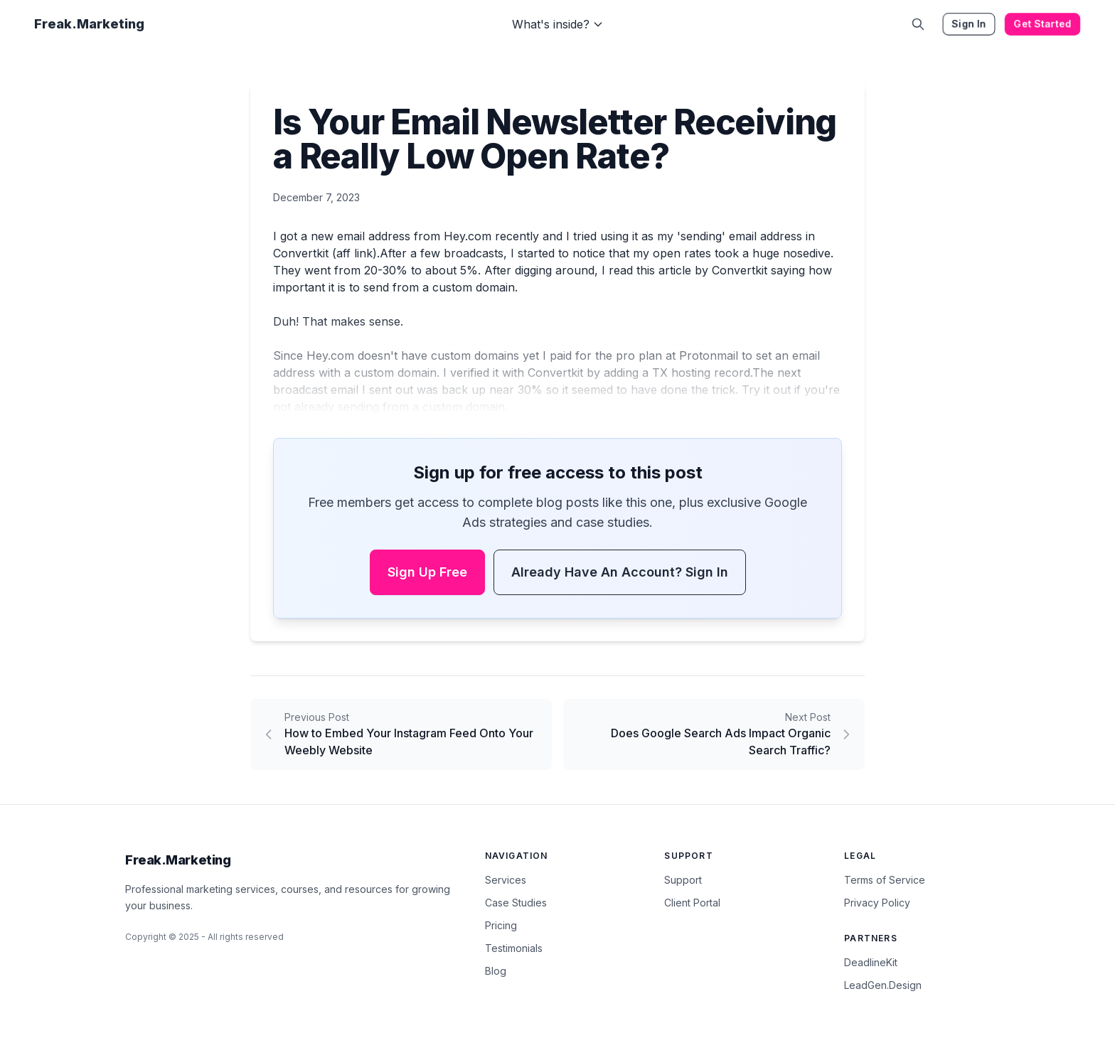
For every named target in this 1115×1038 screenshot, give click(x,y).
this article (663, 270)
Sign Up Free (427, 572)
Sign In (968, 24)
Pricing (501, 925)
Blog (495, 971)
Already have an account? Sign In (619, 572)
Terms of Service (884, 880)
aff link (354, 253)
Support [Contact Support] (683, 880)
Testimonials (514, 948)
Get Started (1042, 24)
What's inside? (558, 24)
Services (505, 880)
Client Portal (692, 903)
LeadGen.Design (883, 985)
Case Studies (516, 903)
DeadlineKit (870, 962)
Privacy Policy (877, 903)
